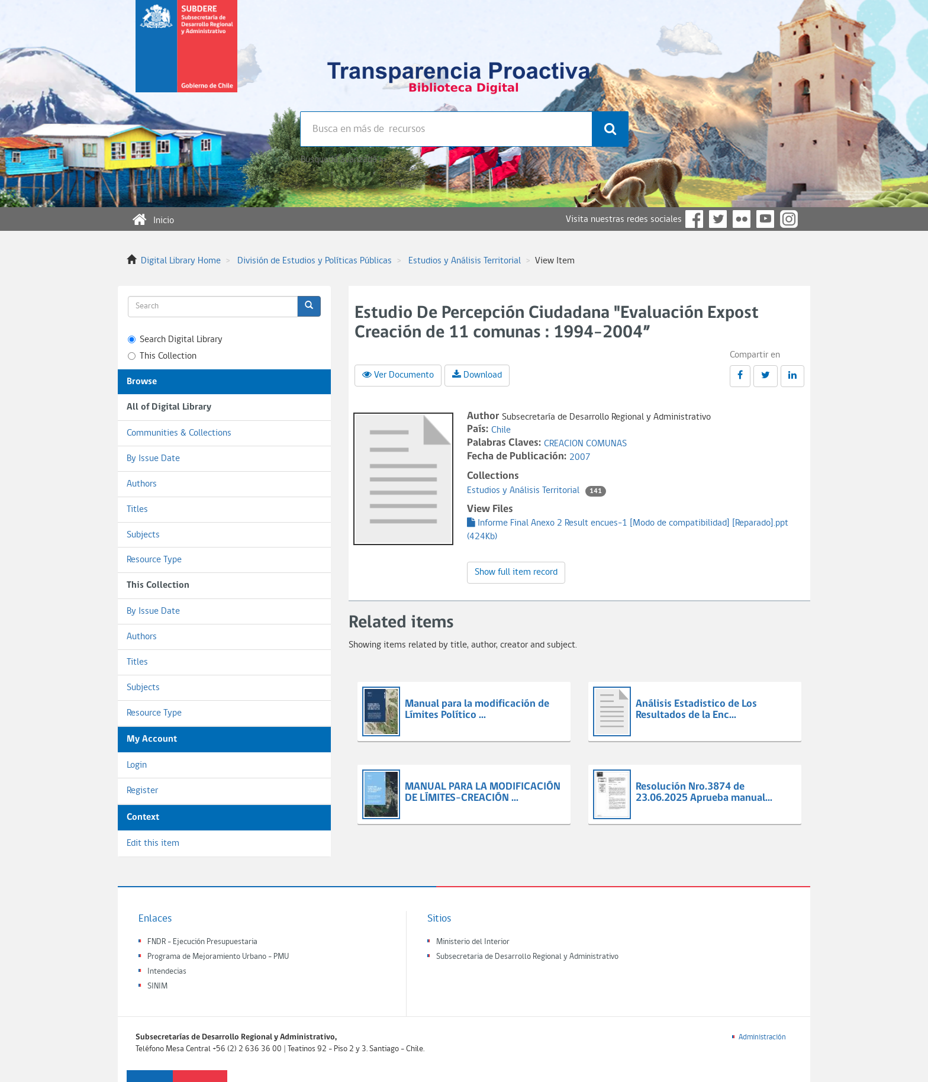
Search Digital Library (175, 339)
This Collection (162, 356)
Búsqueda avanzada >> (343, 160)
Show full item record (516, 572)
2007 (580, 457)
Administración (762, 1037)
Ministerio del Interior (473, 942)
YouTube (765, 219)
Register (142, 791)
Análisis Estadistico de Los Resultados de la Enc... (696, 710)
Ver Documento (398, 374)
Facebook (694, 219)
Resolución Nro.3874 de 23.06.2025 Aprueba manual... (704, 792)
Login (137, 765)
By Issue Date (153, 458)
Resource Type (154, 560)
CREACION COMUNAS (585, 444)
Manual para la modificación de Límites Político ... (477, 710)
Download (477, 374)
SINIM (157, 986)
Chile (501, 430)
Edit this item (153, 843)
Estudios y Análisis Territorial (464, 261)
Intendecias (166, 971)
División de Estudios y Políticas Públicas (314, 261)
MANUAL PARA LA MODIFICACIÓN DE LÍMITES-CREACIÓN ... (482, 792)
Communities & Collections (179, 433)
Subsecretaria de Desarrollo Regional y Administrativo (527, 956)
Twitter (718, 219)
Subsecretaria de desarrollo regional (186, 55)
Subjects (143, 535)
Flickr (741, 219)
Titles (137, 509)
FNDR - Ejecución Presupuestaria (202, 942)
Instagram (789, 219)
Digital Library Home (181, 261)
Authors (142, 484)
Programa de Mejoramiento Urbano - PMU (218, 956)
